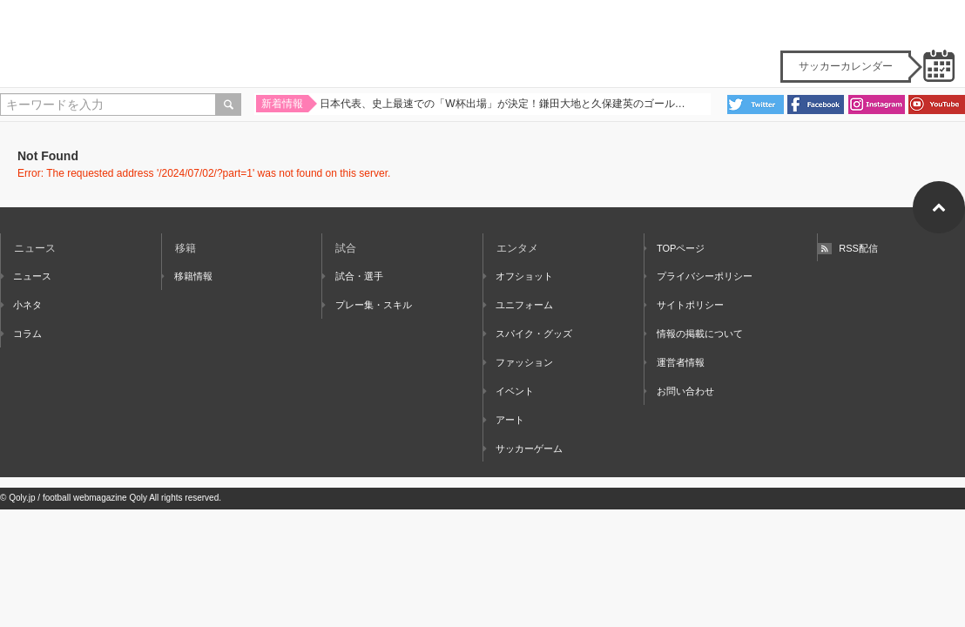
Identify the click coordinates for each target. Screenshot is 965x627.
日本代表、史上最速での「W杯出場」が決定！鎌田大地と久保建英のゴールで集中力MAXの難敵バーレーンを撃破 (505, 105)
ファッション (518, 362)
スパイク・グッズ (527, 333)
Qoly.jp (22, 497)
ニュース (26, 276)
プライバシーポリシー (698, 276)
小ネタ (21, 305)
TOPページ (674, 248)
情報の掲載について (693, 333)
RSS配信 (848, 248)
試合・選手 (352, 276)
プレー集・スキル (366, 305)
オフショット (518, 276)
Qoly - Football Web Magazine (482, 43)
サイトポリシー (684, 305)
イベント (508, 391)
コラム (21, 333)
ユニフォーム (518, 305)
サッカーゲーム (523, 448)
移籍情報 (187, 276)
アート (503, 420)
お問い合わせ (679, 391)
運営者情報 (674, 362)
